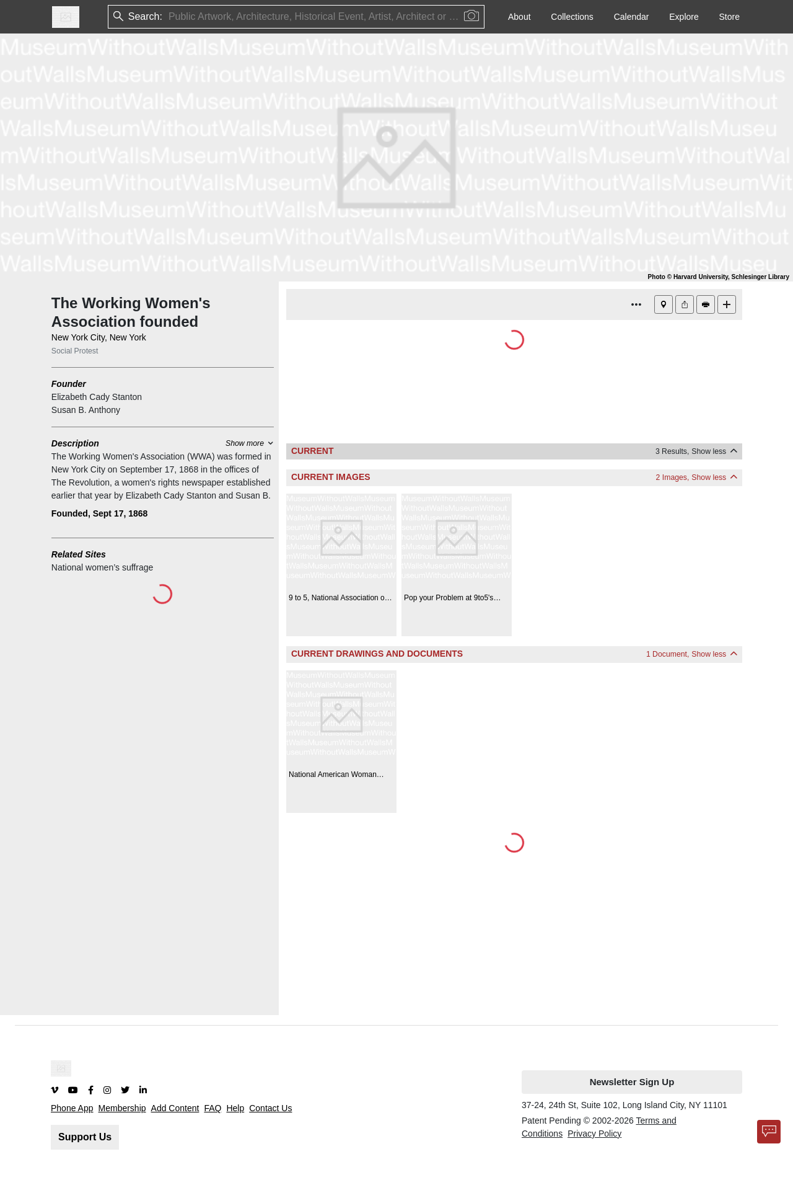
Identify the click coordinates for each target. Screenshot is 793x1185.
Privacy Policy (594, 1133)
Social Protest (75, 351)
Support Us (85, 1137)
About (519, 17)
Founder (68, 384)
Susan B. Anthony (85, 410)
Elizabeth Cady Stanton (96, 397)
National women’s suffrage (102, 567)
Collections (572, 17)
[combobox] (170, 17)
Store (729, 17)
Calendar (631, 17)
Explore (683, 17)
